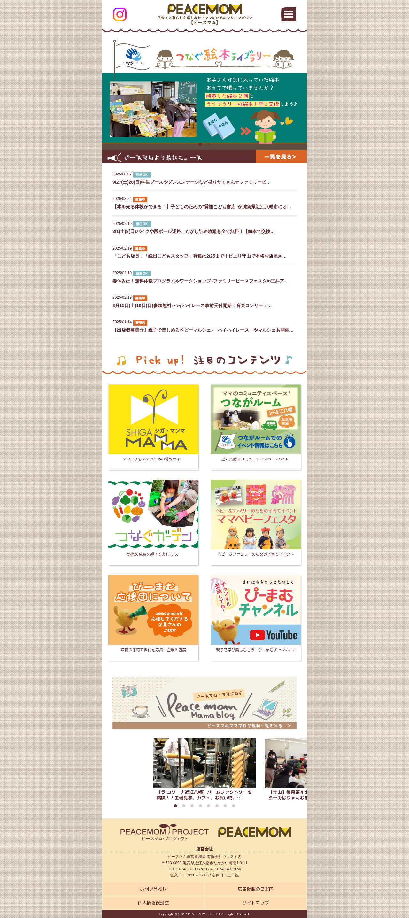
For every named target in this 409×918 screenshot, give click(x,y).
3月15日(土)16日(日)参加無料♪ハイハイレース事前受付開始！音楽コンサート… (204, 301)
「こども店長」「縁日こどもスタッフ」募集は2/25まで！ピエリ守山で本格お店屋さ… (204, 252)
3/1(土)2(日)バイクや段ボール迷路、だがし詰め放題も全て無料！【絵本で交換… (204, 227)
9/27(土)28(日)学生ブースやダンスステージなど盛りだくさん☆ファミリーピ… (204, 178)
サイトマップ (255, 903)
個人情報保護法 (153, 903)
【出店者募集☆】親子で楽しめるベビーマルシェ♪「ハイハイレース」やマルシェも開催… (204, 326)
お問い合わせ (153, 889)
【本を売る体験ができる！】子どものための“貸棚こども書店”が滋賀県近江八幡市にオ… (204, 202)
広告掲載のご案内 (256, 889)
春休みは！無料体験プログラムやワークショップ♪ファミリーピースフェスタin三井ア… (204, 276)
